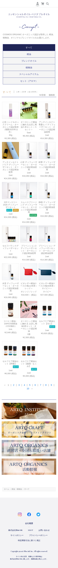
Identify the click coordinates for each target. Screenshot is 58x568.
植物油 (29, 67)
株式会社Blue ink (15, 530)
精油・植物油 (17, 489)
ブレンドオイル (29, 61)
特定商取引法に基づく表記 (29, 540)
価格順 (52, 95)
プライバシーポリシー (38, 535)
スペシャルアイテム (29, 74)
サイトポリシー (17, 535)
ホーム (6, 489)
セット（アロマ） (29, 81)
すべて (29, 47)
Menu (53, 3)
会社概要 (29, 523)
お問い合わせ (44, 530)
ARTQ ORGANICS (17, 4)
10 (28, 388)
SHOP (30, 530)
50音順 (42, 95)
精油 (29, 54)
